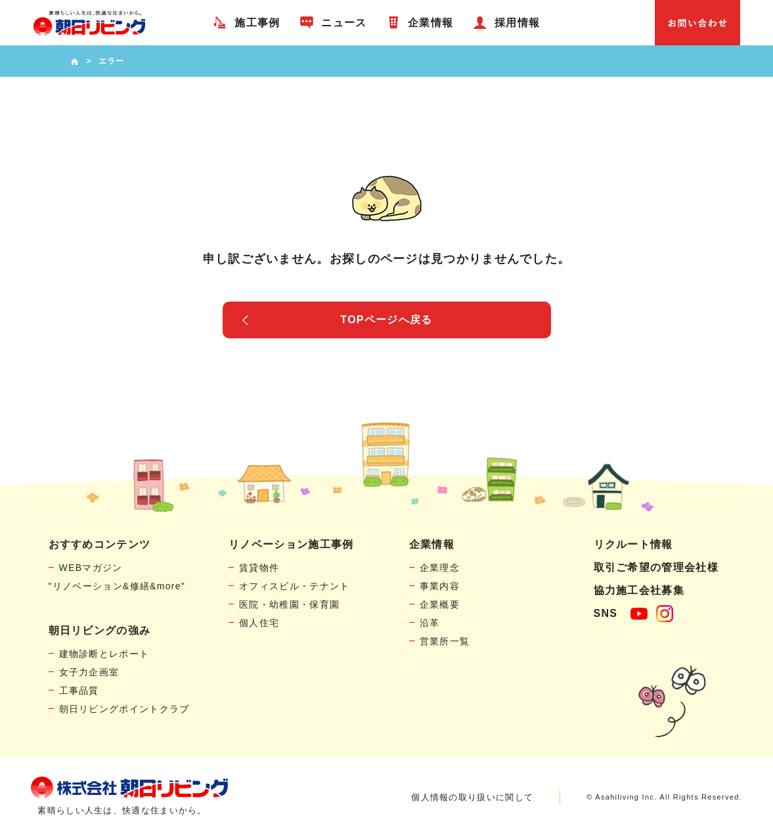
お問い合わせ (697, 22)
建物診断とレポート (104, 653)
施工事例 (257, 22)
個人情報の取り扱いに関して (472, 797)
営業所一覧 (445, 641)
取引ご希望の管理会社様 (656, 567)
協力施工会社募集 (639, 590)
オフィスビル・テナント (294, 586)
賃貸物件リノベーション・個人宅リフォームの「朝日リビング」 (89, 22)
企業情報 (430, 22)
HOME (74, 61)
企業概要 (440, 604)
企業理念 (440, 567)
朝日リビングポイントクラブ (124, 709)
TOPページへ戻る (386, 319)
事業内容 (440, 586)
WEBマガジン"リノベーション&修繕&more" (117, 576)
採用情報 (517, 22)
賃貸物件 (259, 567)
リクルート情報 (633, 544)
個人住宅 (259, 623)
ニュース (343, 22)
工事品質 (79, 690)
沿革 (430, 623)
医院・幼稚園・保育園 (289, 604)
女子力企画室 (89, 672)
